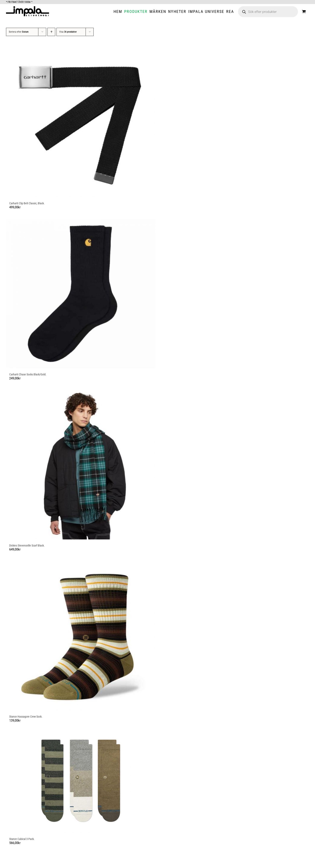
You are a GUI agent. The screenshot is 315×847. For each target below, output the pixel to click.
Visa (68, 31)
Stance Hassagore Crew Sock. (25, 716)
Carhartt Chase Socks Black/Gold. (27, 374)
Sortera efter (19, 31)
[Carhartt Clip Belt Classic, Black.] (80, 122)
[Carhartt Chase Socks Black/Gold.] (80, 293)
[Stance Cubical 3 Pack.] (80, 782)
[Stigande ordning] (51, 32)
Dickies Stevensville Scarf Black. (27, 545)
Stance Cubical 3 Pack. (22, 839)
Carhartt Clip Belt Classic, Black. (27, 203)
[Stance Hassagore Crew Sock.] (80, 636)
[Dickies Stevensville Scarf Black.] (80, 464)
